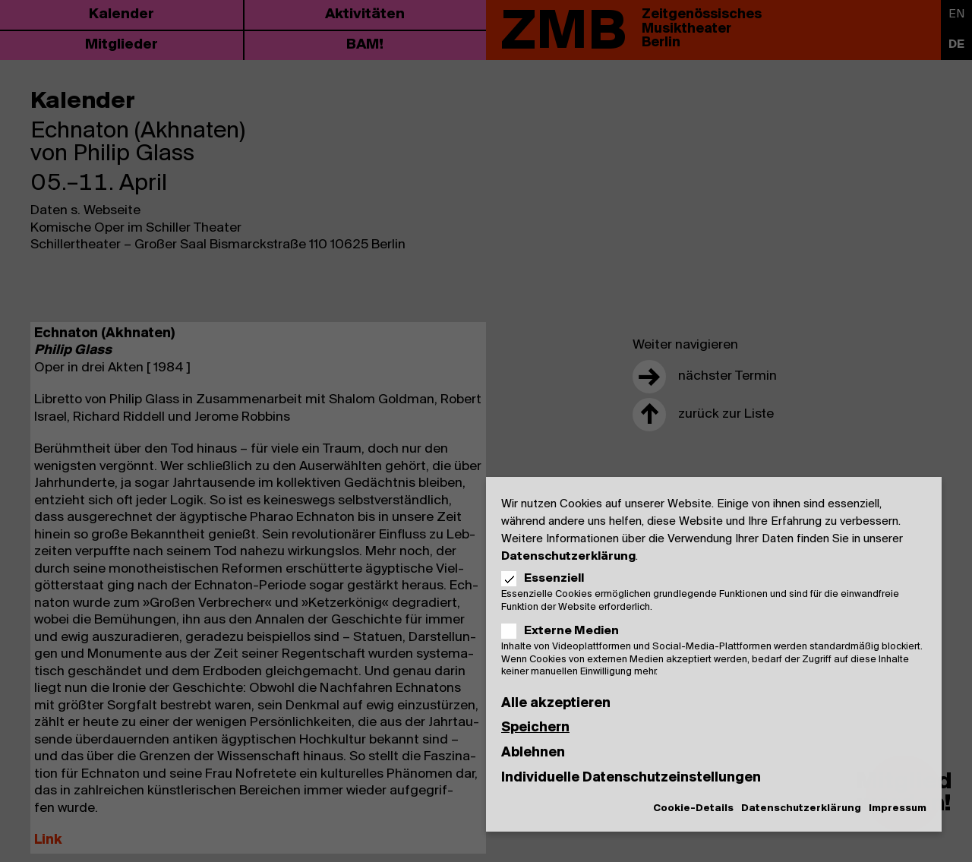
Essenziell (547, 579)
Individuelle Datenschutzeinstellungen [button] (631, 778)
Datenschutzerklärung (568, 557)
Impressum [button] (897, 808)
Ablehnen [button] (533, 753)
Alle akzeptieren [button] (556, 703)
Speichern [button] (535, 728)
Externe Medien (565, 631)
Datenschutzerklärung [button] (801, 808)
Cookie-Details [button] (693, 808)
